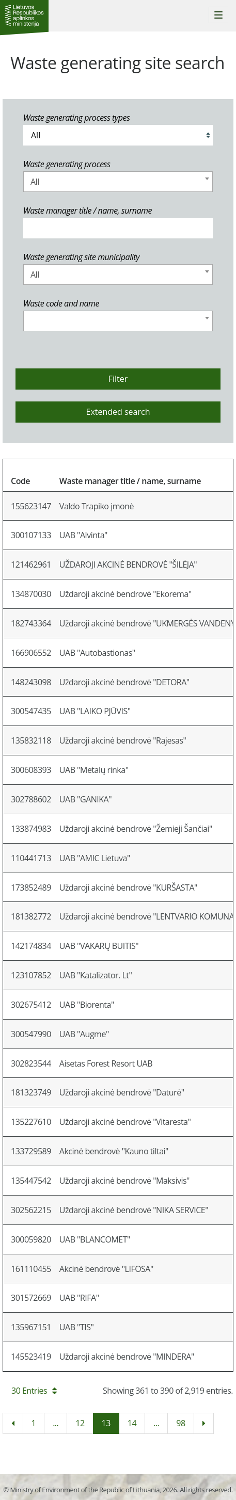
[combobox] (118, 181)
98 (180, 1423)
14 (132, 1423)
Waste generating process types (76, 117)
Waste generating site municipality (81, 257)
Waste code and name (61, 303)
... (55, 1423)
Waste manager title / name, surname (87, 210)
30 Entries (34, 1390)
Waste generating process (66, 164)
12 (79, 1423)
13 (106, 1423)
